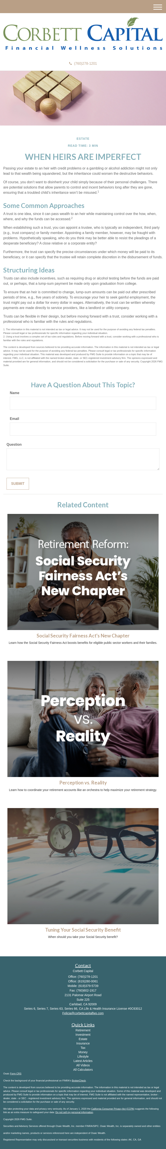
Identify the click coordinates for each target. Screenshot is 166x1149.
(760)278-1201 (83, 63)
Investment (82, 1034)
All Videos (83, 1065)
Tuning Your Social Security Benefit (83, 930)
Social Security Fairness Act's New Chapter (83, 636)
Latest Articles (83, 1061)
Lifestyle (83, 1056)
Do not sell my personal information (74, 1112)
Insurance (83, 1043)
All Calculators (83, 1069)
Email (14, 419)
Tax (83, 1047)
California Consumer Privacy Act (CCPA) (112, 1108)
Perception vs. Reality (83, 783)
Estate (83, 1039)
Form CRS (15, 1073)
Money (82, 1052)
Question (14, 444)
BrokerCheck (79, 1080)
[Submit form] (18, 484)
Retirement (82, 1030)
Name (14, 393)
